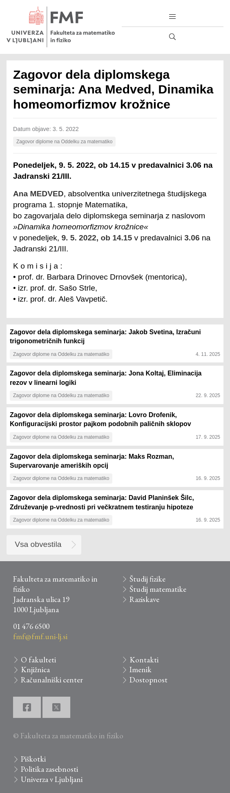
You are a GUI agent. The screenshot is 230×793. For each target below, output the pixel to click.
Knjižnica (35, 669)
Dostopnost (148, 680)
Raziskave (144, 599)
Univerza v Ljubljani (52, 779)
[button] (172, 16)
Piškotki (33, 759)
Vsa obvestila (38, 544)
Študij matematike (158, 589)
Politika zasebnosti (49, 769)
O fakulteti (38, 660)
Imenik (141, 669)
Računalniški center (52, 680)
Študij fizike (147, 579)
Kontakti (144, 660)
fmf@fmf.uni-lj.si (40, 636)
